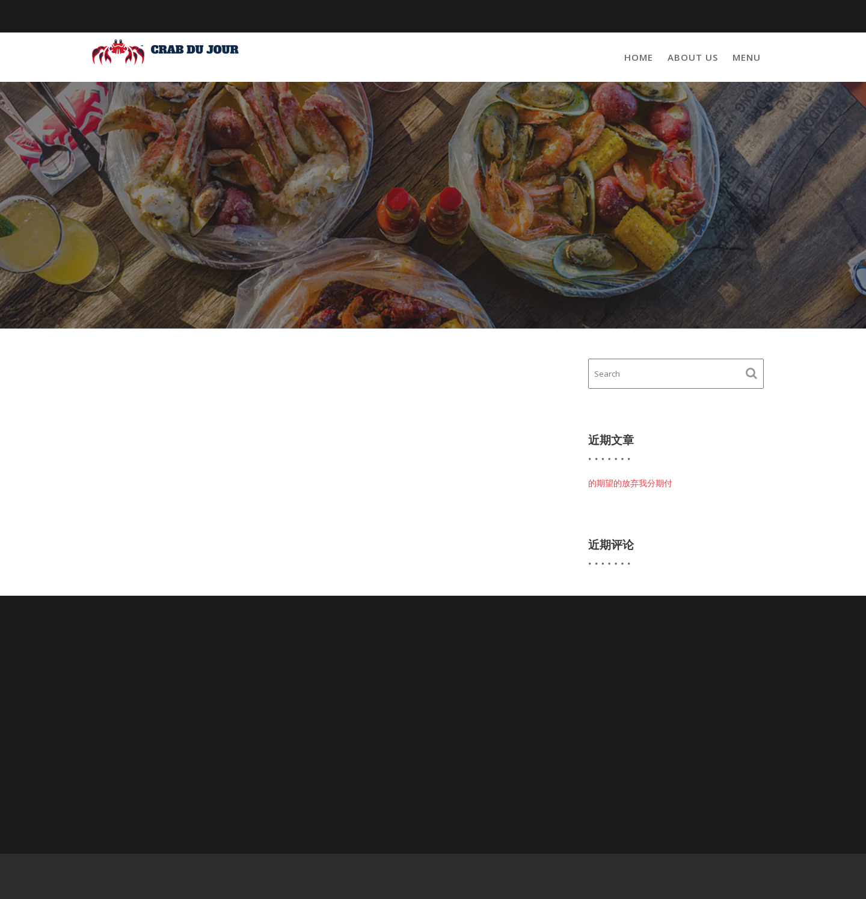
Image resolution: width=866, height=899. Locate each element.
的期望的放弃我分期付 (630, 483)
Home (638, 57)
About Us (693, 57)
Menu (746, 57)
